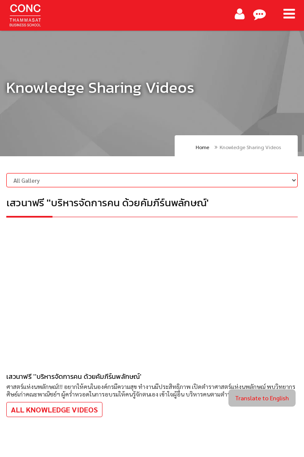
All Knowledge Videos (54, 409)
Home (202, 147)
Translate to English (262, 398)
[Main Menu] (289, 14)
